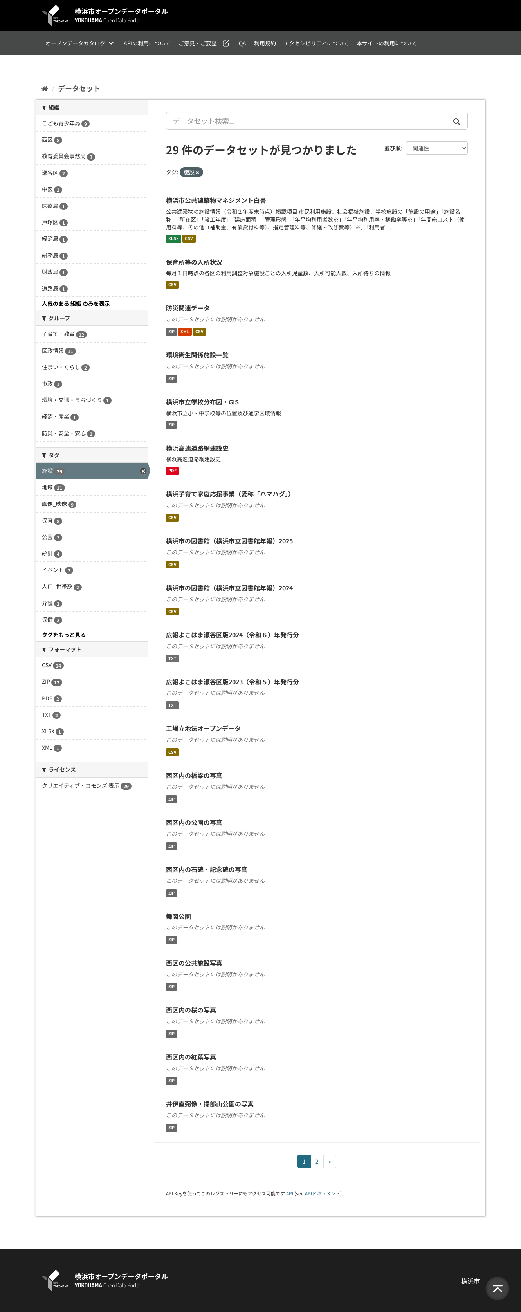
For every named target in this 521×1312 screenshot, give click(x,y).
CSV (189, 239)
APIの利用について (147, 43)
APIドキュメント (322, 1193)
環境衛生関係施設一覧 (197, 354)
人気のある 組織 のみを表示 (76, 303)
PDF (172, 470)
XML (184, 331)
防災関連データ (188, 307)
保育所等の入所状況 (194, 262)
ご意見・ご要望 (197, 43)
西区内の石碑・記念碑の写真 (206, 869)
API (289, 1193)
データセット (79, 88)
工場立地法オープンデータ (203, 728)
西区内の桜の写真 (191, 1009)
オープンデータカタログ (75, 43)
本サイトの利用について (387, 43)
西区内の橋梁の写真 (194, 775)
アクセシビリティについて (316, 43)
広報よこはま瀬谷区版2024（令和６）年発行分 (232, 634)
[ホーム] (44, 88)
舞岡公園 (178, 916)
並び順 (392, 148)
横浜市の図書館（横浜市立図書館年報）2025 (229, 540)
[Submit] (457, 121)
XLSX (173, 239)
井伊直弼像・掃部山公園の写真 (210, 1103)
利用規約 (265, 43)
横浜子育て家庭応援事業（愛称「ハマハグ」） (230, 493)
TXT (172, 658)
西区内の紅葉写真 (191, 1056)
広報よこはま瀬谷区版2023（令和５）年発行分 (232, 681)
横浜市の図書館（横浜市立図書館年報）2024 (229, 587)
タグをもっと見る (64, 635)
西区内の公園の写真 (194, 822)
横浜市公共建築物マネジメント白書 (216, 200)
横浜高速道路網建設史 (197, 448)
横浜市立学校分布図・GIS (202, 401)
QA (242, 43)
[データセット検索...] (306, 121)
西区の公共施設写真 (194, 962)
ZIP (171, 331)
